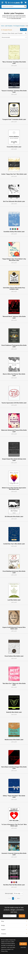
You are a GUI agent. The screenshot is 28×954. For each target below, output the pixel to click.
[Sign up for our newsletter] (10, 916)
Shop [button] (2, 921)
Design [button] (3, 925)
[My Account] (21, 3)
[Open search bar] (6, 3)
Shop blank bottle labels (16, 18)
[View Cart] (25, 3)
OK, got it (23, 943)
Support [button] (3, 929)
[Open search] (25, 6)
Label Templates (8, 25)
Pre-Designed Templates (19, 25)
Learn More (23, 947)
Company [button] (3, 933)
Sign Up (22, 915)
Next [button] (18, 898)
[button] (2, 3)
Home (2, 25)
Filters (23, 29)
